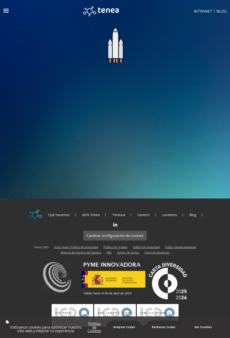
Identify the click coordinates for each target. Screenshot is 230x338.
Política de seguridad (146, 247)
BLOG (222, 11)
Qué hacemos (59, 214)
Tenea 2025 (41, 247)
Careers (143, 214)
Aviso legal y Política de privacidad (76, 247)
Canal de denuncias (156, 253)
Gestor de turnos (128, 253)
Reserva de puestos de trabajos (81, 253)
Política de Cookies (94, 327)
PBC (109, 253)
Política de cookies (115, 247)
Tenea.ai (118, 214)
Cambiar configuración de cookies (115, 235)
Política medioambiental (180, 247)
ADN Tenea (91, 214)
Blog (192, 214)
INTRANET (203, 11)
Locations (169, 214)
